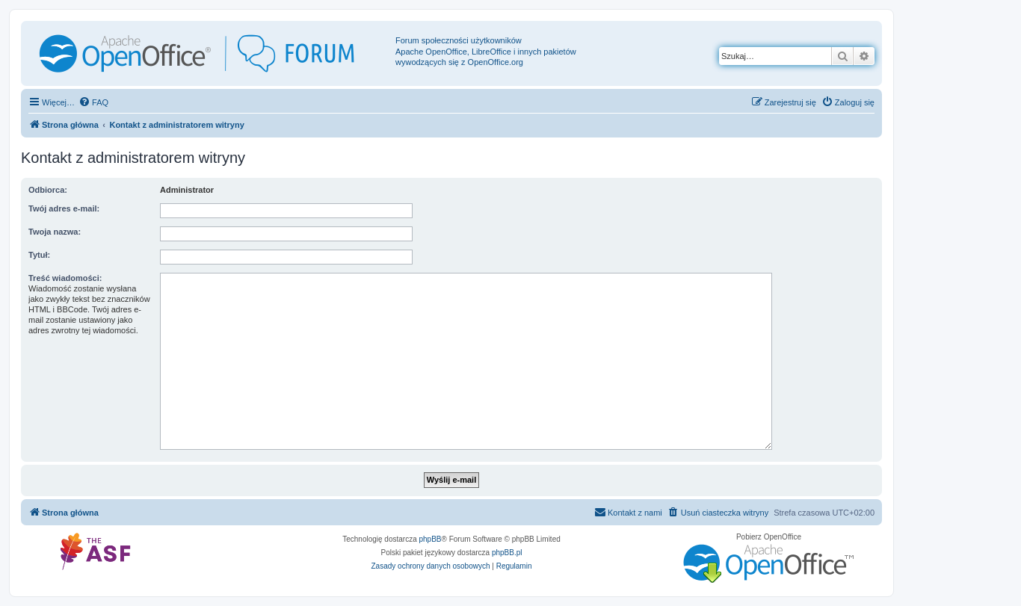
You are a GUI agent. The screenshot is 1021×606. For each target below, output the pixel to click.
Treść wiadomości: (65, 277)
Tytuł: (39, 254)
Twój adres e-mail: (63, 208)
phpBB (430, 539)
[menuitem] (93, 102)
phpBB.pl (507, 552)
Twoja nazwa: (54, 231)
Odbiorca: (47, 189)
